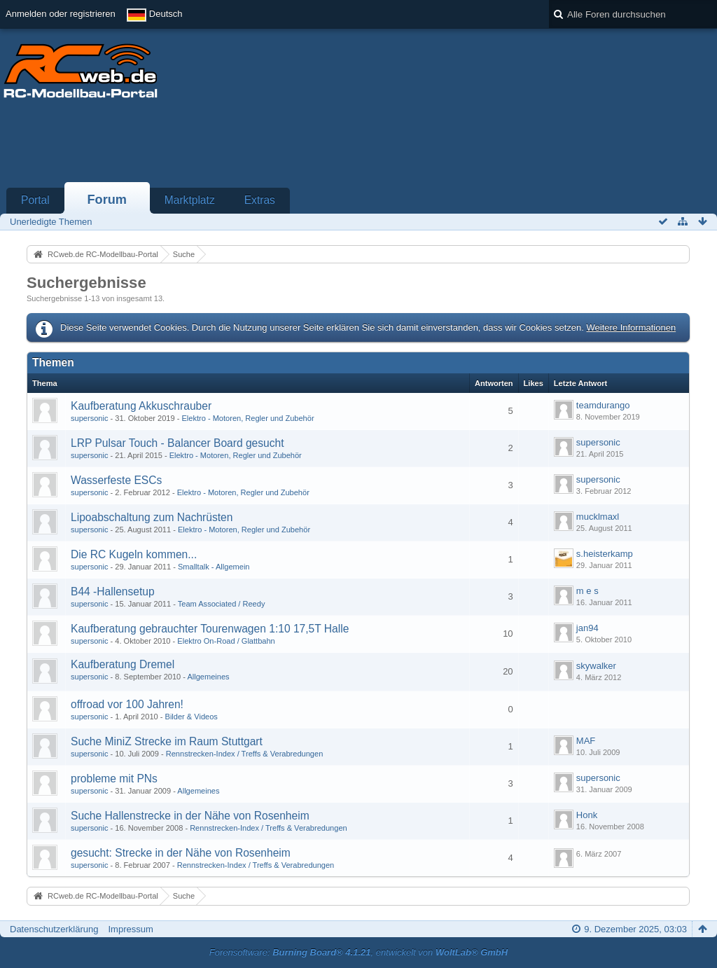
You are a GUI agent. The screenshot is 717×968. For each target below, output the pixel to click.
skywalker (596, 666)
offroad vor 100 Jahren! (127, 704)
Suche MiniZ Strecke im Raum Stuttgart (167, 741)
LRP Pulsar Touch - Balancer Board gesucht (177, 443)
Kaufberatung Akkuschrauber (141, 406)
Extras (259, 200)
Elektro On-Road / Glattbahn (225, 641)
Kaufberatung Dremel (122, 664)
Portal (35, 200)
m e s (587, 591)
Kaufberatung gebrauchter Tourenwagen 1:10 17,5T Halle (210, 629)
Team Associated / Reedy (221, 604)
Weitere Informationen (631, 327)
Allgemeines (208, 676)
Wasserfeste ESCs (116, 480)
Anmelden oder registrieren (61, 13)
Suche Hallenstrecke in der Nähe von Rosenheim (190, 816)
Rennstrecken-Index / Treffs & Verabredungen (244, 753)
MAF (585, 740)
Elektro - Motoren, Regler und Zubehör (247, 418)
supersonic (89, 418)
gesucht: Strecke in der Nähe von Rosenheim (181, 853)
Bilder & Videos (191, 716)
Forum (107, 200)
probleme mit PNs (114, 778)
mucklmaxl (597, 516)
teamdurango (603, 405)
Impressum (130, 929)
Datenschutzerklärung (54, 929)
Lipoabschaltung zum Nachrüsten (151, 517)
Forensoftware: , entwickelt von (358, 952)
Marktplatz (190, 200)
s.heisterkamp (604, 553)
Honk (586, 815)
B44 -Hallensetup (113, 591)
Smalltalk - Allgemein (214, 566)
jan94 (587, 628)
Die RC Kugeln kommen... (134, 554)
